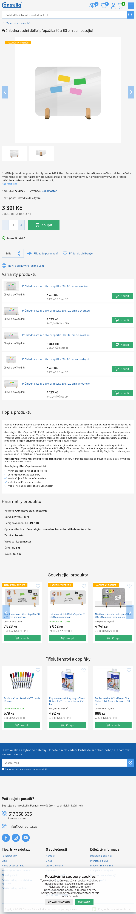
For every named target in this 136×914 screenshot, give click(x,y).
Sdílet (9, 253)
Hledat (130, 15)
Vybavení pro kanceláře (18, 22)
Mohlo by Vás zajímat (13, 865)
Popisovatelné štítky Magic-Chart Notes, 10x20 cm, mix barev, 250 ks (67, 701)
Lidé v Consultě (54, 865)
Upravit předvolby (59, 901)
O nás (49, 860)
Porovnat (95, 4)
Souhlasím (84, 901)
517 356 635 (20, 814)
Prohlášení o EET (99, 860)
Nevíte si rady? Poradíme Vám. (26, 265)
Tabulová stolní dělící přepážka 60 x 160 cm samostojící (67, 615)
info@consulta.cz (23, 826)
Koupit (46, 224)
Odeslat (130, 763)
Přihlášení (113, 5)
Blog (4, 860)
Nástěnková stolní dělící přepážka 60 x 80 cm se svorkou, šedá (113, 615)
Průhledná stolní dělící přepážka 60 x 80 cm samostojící (55, 359)
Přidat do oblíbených (81, 253)
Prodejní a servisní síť (101, 865)
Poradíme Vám (9, 855)
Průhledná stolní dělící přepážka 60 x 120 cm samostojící (56, 383)
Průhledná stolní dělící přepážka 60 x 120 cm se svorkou (56, 310)
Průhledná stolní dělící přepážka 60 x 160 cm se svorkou (56, 334)
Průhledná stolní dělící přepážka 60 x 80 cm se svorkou (55, 286)
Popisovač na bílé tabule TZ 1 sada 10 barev (22, 700)
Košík (122, 4)
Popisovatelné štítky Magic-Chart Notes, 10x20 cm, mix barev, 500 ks (113, 701)
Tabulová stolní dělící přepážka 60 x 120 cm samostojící (22, 615)
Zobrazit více (10, 183)
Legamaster (49, 190)
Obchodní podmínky (101, 855)
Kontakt (50, 855)
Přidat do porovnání (45, 253)
